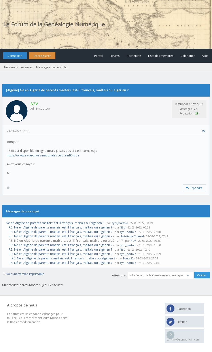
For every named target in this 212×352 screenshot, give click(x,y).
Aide (205, 56)
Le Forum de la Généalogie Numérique (54, 24)
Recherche (134, 56)
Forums (115, 56)
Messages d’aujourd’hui (52, 67)
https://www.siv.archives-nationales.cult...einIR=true (43, 155)
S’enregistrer (42, 56)
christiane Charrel (132, 236)
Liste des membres (161, 56)
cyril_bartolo (120, 223)
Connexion (15, 56)
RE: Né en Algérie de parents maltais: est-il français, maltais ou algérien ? (60, 227)
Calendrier (188, 56)
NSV (122, 227)
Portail (98, 56)
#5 (203, 130)
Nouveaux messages (18, 67)
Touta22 (128, 258)
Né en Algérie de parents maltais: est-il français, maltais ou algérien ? (55, 223)
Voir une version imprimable (25, 274)
